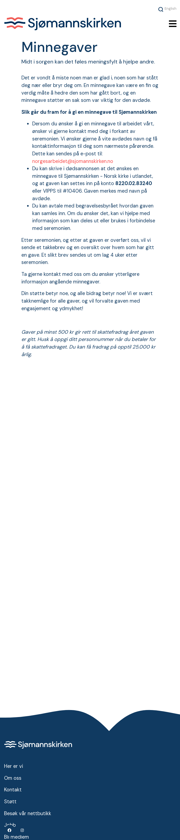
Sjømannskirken (65, 23)
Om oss (12, 778)
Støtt (10, 801)
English (170, 8)
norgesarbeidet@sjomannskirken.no (72, 161)
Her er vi (13, 766)
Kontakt (13, 790)
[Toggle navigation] (172, 24)
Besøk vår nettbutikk (27, 813)
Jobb (10, 825)
